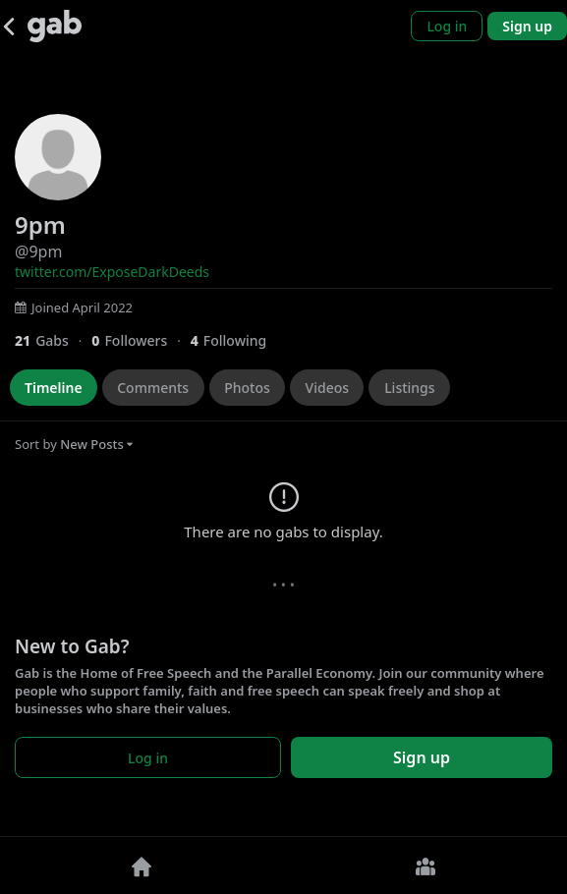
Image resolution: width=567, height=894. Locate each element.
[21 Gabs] (53, 340)
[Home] (142, 865)
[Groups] (426, 865)
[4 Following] (236, 340)
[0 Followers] (140, 340)
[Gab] (55, 26)
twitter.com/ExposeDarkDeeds (112, 271)
